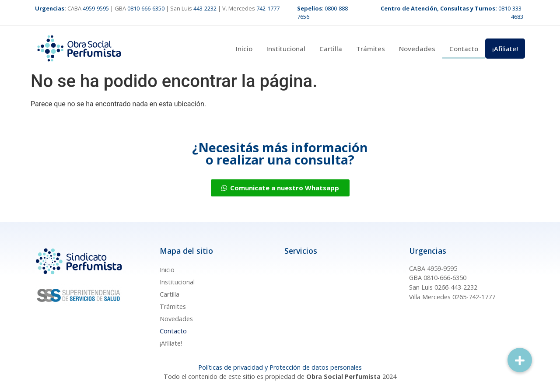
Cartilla (330, 48)
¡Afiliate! (505, 48)
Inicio (244, 48)
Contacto (463, 48)
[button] (520, 360)
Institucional (285, 48)
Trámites (370, 48)
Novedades (417, 48)
